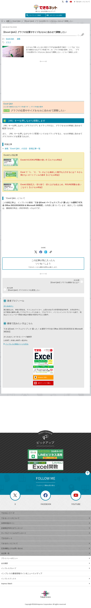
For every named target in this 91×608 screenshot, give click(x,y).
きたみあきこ (9, 306)
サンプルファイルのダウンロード (45, 533)
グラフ (8, 42)
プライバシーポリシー (45, 558)
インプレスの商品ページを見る (16, 344)
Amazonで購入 (42, 377)
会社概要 (45, 563)
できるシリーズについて (45, 518)
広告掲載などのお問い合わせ (45, 548)
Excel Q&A (17, 21)
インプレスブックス (45, 579)
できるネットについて (82, 1)
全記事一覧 (45, 553)
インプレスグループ (45, 568)
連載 (7, 21)
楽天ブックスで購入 (44, 383)
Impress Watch (45, 584)
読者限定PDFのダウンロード (45, 528)
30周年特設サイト (45, 523)
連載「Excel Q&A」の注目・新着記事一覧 (22, 149)
